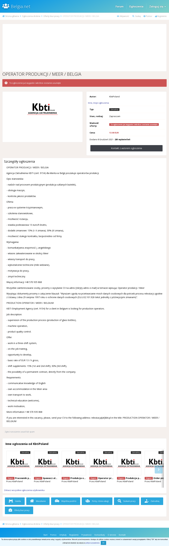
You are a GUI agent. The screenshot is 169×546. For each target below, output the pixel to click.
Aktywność (123, 16)
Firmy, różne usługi (97, 501)
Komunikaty (99, 535)
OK (103, 543)
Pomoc (148, 16)
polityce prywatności (93, 543)
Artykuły (62, 535)
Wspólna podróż (65, 501)
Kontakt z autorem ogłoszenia (126, 148)
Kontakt (122, 535)
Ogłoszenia (136, 6)
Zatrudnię (152, 501)
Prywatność (86, 535)
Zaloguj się (157, 6)
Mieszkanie (38, 501)
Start (45, 535)
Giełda (15, 501)
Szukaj (136, 16)
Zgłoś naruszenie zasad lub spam (20, 431)
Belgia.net (20, 6)
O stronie (112, 535)
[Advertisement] (84, 48)
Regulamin (161, 16)
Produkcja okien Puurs (83, 478)
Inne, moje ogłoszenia (98, 102)
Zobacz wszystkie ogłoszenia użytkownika (24, 490)
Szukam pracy (127, 501)
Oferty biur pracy (19, 510)
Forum (120, 6)
